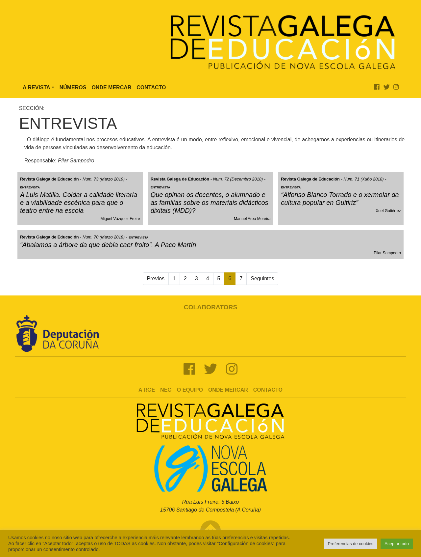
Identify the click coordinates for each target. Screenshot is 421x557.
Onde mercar (228, 390)
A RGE (146, 390)
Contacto (151, 87)
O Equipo (190, 390)
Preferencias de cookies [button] (351, 543)
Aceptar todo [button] (396, 543)
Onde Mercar (111, 87)
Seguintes (262, 278)
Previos (155, 278)
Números (73, 87)
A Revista (36, 87)
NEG (166, 390)
